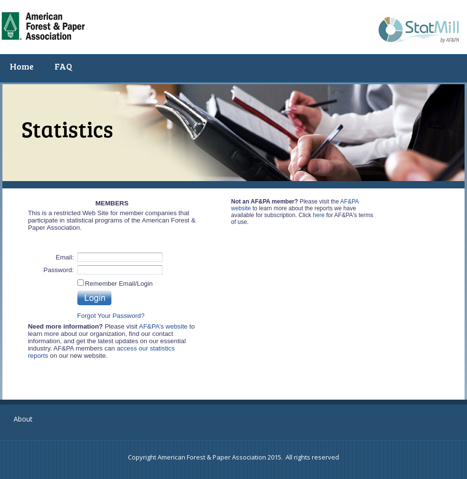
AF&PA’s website (163, 326)
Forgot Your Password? (111, 315)
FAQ (63, 66)
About (23, 419)
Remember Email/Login (119, 283)
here (318, 215)
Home (22, 66)
